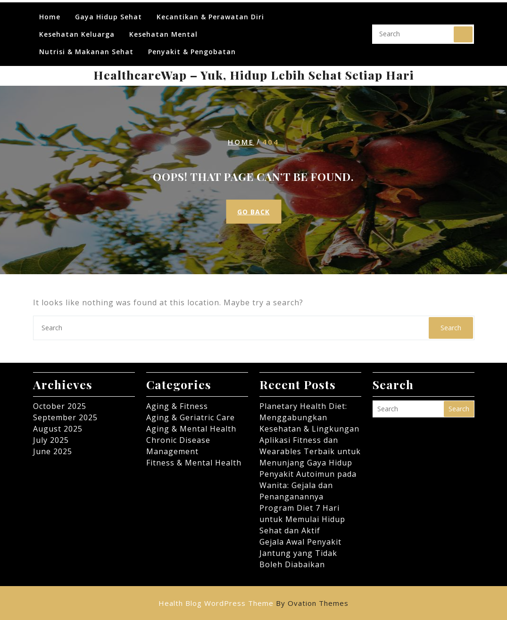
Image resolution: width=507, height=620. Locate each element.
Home (49, 12)
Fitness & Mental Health (193, 462)
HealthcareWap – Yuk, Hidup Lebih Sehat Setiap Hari (253, 74)
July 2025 (51, 440)
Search (463, 30)
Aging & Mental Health (191, 429)
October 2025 (59, 406)
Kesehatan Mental (163, 29)
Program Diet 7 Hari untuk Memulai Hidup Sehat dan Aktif (302, 519)
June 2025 (52, 451)
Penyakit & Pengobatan (192, 46)
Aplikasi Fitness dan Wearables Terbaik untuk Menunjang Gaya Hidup (310, 451)
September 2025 (65, 417)
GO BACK (253, 211)
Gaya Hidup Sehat (108, 12)
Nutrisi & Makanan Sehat (86, 46)
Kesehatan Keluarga (77, 29)
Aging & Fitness (177, 406)
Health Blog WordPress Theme (253, 603)
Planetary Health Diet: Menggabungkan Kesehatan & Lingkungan (309, 417)
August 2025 (58, 429)
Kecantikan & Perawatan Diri (210, 12)
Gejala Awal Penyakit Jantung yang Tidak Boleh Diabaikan (300, 553)
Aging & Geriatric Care (190, 417)
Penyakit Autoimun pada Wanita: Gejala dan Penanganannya (308, 485)
